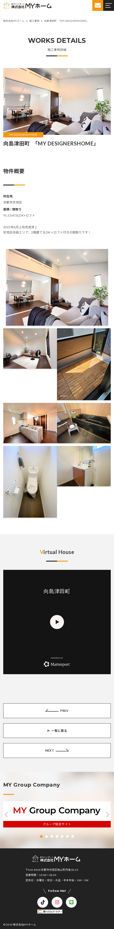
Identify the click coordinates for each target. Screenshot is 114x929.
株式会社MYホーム (24, 924)
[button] (6, 814)
